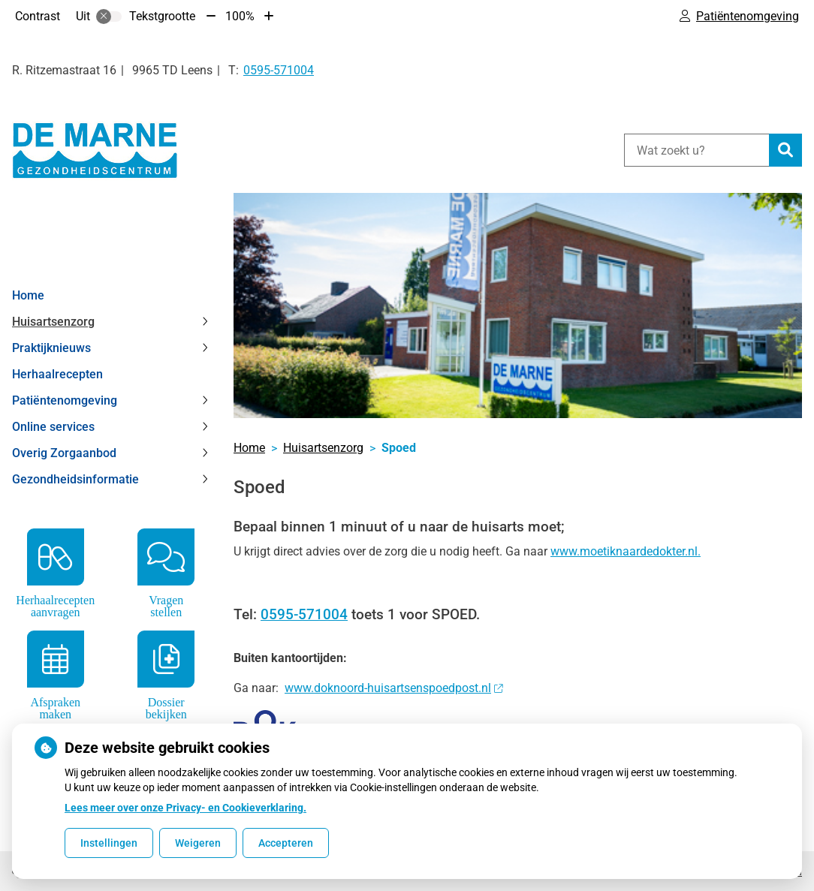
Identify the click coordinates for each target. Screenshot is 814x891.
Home (28, 295)
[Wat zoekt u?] (696, 150)
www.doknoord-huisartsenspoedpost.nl (393, 688)
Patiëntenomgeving (64, 400)
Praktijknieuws (51, 348)
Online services (53, 427)
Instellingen (108, 843)
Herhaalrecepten (57, 374)
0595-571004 (304, 614)
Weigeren (198, 843)
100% (240, 16)
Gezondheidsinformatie (75, 479)
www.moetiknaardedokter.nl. (625, 551)
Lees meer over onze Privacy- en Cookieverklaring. (185, 808)
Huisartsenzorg (53, 322)
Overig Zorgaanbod (64, 453)
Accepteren (285, 843)
